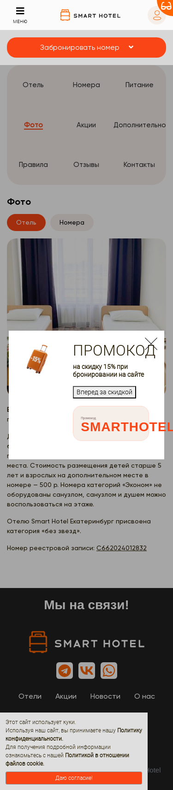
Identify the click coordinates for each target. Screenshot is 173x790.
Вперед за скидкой (104, 392)
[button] (86, 47)
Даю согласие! (74, 778)
